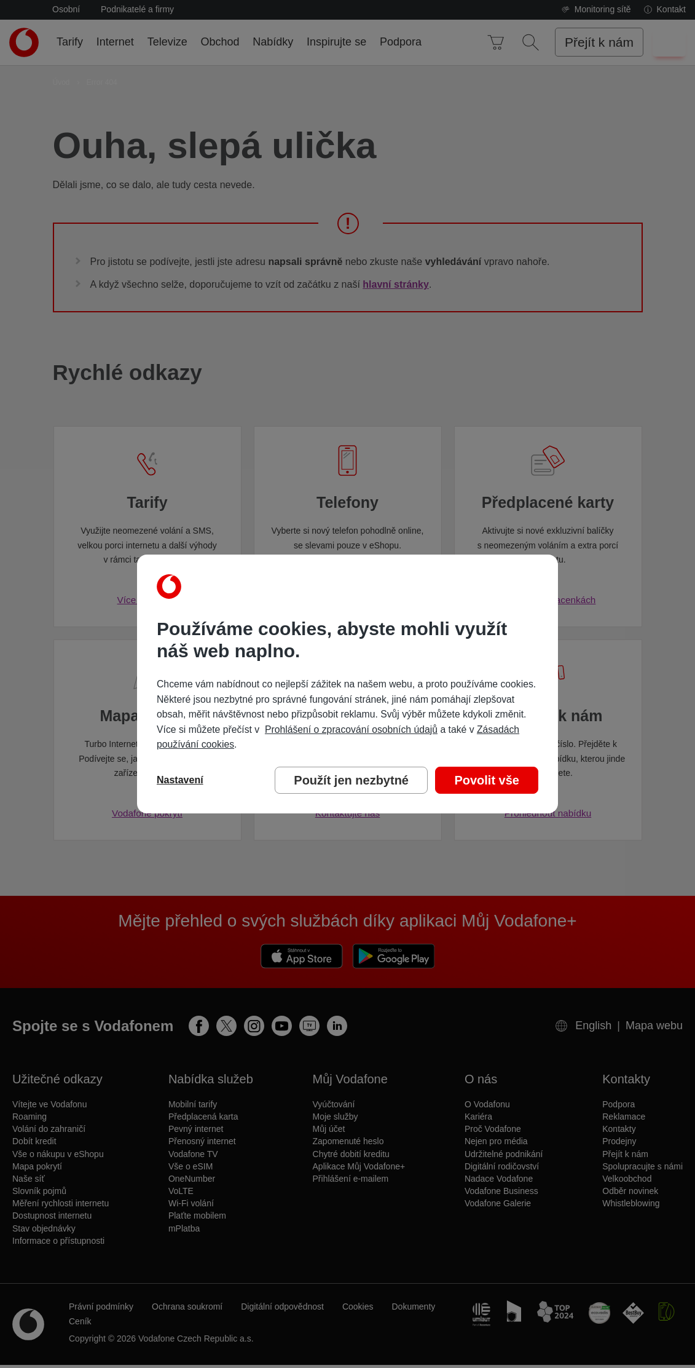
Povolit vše (486, 780)
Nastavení (180, 780)
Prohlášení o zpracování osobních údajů (351, 729)
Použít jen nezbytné (351, 780)
